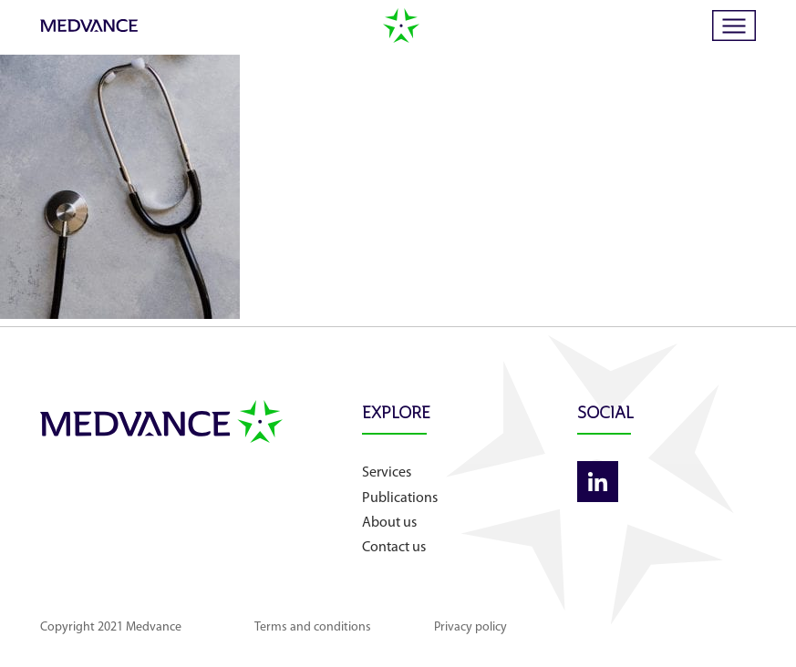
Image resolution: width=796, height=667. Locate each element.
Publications (400, 498)
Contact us (394, 547)
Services (386, 473)
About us (389, 523)
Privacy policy (470, 627)
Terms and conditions (312, 627)
